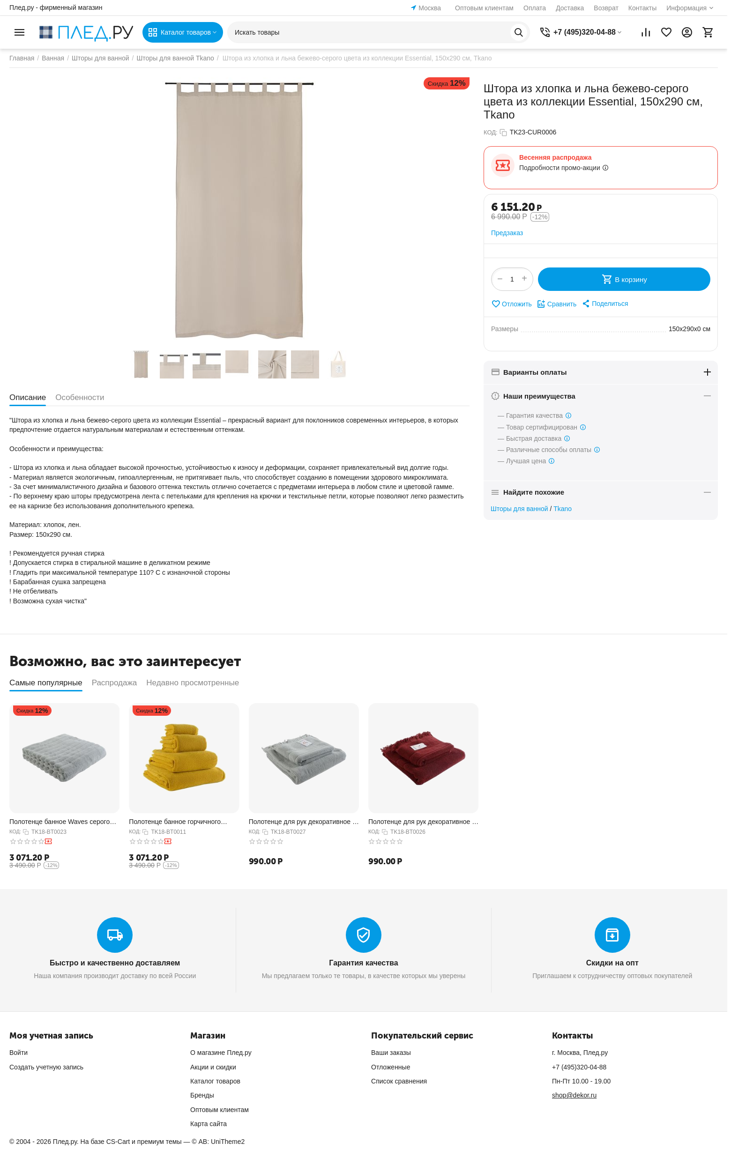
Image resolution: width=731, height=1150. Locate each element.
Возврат (606, 8)
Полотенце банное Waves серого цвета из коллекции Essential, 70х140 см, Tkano (59, 822)
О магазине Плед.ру (221, 1052)
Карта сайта (208, 1124)
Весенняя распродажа (555, 157)
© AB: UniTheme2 (218, 1141)
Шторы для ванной (519, 508)
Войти (18, 1052)
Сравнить (556, 304)
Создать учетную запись (46, 1067)
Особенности (79, 397)
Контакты (642, 8)
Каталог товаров (215, 1081)
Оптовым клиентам (484, 8)
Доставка (570, 8)
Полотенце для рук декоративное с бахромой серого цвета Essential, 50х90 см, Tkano (302, 822)
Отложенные (390, 1067)
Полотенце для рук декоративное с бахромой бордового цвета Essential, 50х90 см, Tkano (421, 822)
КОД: (491, 132)
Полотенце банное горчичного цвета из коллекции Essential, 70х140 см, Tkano (175, 822)
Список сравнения (399, 1081)
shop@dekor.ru (574, 1095)
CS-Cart (118, 1141)
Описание (27, 397)
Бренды (202, 1095)
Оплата (534, 8)
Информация (686, 8)
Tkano (562, 508)
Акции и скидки (213, 1067)
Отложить (511, 304)
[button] (604, 303)
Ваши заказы (391, 1052)
